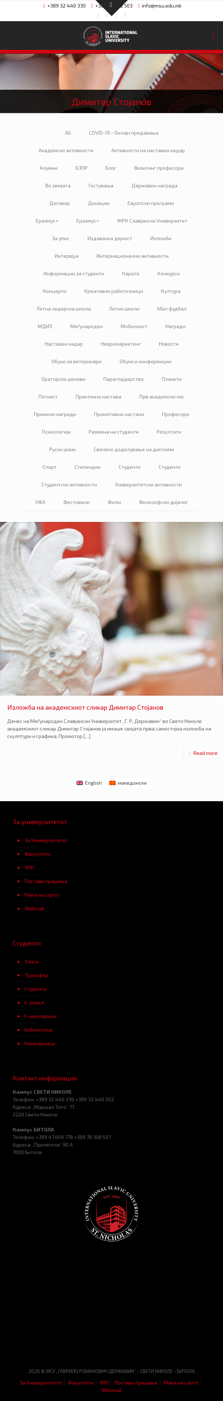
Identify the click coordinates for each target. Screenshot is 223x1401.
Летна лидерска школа (63, 308)
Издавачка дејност (110, 238)
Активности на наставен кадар (148, 150)
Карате (130, 273)
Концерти (54, 291)
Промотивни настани (119, 414)
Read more (205, 753)
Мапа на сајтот (42, 895)
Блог (111, 168)
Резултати (169, 432)
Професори (175, 414)
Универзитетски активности (148, 484)
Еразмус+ (47, 221)
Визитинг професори (159, 168)
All (68, 133)
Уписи (31, 961)
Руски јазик (62, 449)
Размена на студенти (114, 432)
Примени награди (55, 414)
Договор (59, 203)
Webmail (34, 908)
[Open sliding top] (111, 8)
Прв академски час (161, 396)
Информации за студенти (74, 273)
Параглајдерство (123, 379)
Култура (170, 291)
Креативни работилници (113, 291)
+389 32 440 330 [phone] (66, 6)
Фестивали (76, 502)
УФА (40, 502)
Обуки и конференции (145, 361)
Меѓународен (86, 326)
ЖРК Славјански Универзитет (152, 221)
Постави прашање (46, 881)
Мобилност (134, 326)
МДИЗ (45, 326)
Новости (169, 344)
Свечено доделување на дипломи (134, 449)
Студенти (130, 467)
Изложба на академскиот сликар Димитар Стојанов (85, 707)
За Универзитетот (45, 840)
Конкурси (168, 273)
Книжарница (39, 1043)
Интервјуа (67, 256)
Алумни (49, 168)
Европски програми (151, 203)
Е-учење (34, 1002)
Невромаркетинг (121, 344)
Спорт (50, 467)
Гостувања (101, 185)
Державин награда (154, 185)
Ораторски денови (63, 379)
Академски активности (66, 150)
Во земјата (58, 185)
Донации (99, 203)
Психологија (56, 432)
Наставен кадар (64, 344)
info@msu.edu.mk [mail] (162, 6)
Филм (114, 502)
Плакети (172, 379)
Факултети (37, 854)
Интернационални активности (133, 256)
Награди (175, 326)
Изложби (160, 238)
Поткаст (48, 396)
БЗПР (82, 168)
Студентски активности (69, 484)
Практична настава (98, 396)
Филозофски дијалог (163, 502)
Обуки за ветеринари (77, 361)
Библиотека (38, 1030)
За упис (61, 238)
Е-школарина (40, 1016)
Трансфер (36, 975)
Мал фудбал (172, 308)
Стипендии (88, 467)
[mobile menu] (213, 35)
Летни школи (124, 308)
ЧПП (29, 867)
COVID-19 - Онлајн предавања (124, 133)
